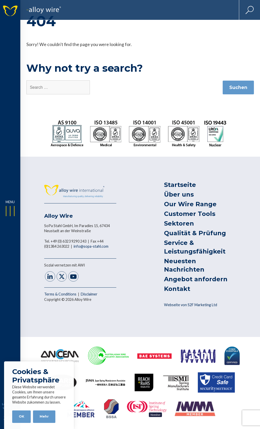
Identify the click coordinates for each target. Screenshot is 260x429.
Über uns (179, 194)
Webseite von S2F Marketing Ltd (190, 305)
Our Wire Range (190, 204)
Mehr (44, 416)
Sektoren (179, 223)
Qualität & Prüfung (195, 233)
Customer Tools (189, 213)
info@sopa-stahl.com (91, 246)
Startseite (180, 184)
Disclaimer (89, 294)
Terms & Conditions (60, 294)
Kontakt (177, 288)
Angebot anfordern (196, 279)
